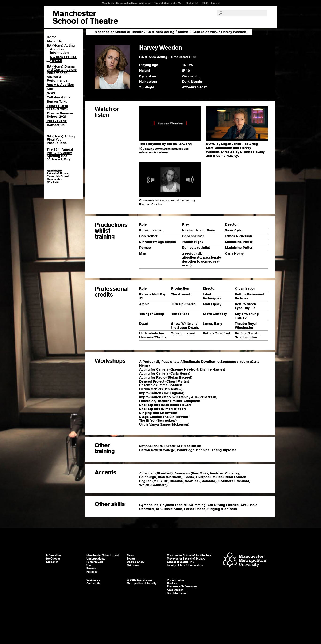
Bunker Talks (57, 101)
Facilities (91, 571)
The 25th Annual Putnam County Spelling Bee (60, 153)
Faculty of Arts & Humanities (185, 565)
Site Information (177, 593)
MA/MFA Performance (57, 78)
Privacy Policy (175, 580)
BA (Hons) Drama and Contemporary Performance (62, 69)
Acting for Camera (153, 369)
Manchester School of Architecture (189, 555)
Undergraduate (95, 558)
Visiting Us (93, 580)
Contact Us (56, 125)
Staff (205, 3)
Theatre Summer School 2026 (60, 114)
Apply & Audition (60, 85)
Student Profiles (63, 57)
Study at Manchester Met (168, 3)
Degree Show (135, 562)
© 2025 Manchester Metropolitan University (141, 581)
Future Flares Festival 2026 (57, 107)
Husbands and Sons (198, 230)
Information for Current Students (53, 559)
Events (131, 558)
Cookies (172, 583)
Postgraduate (94, 562)
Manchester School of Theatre (119, 32)
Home (51, 37)
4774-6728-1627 (194, 87)
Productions (57, 121)
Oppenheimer (193, 236)
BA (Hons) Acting (61, 45)
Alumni (215, 3)
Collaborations (58, 97)
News (51, 93)
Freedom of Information (182, 586)
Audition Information (59, 50)
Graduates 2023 (205, 32)
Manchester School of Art (85, 17)
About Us (54, 41)
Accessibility (175, 589)
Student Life (192, 3)
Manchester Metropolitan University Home (126, 3)
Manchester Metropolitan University (244, 560)
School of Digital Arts (180, 562)
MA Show (133, 565)
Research (92, 568)
